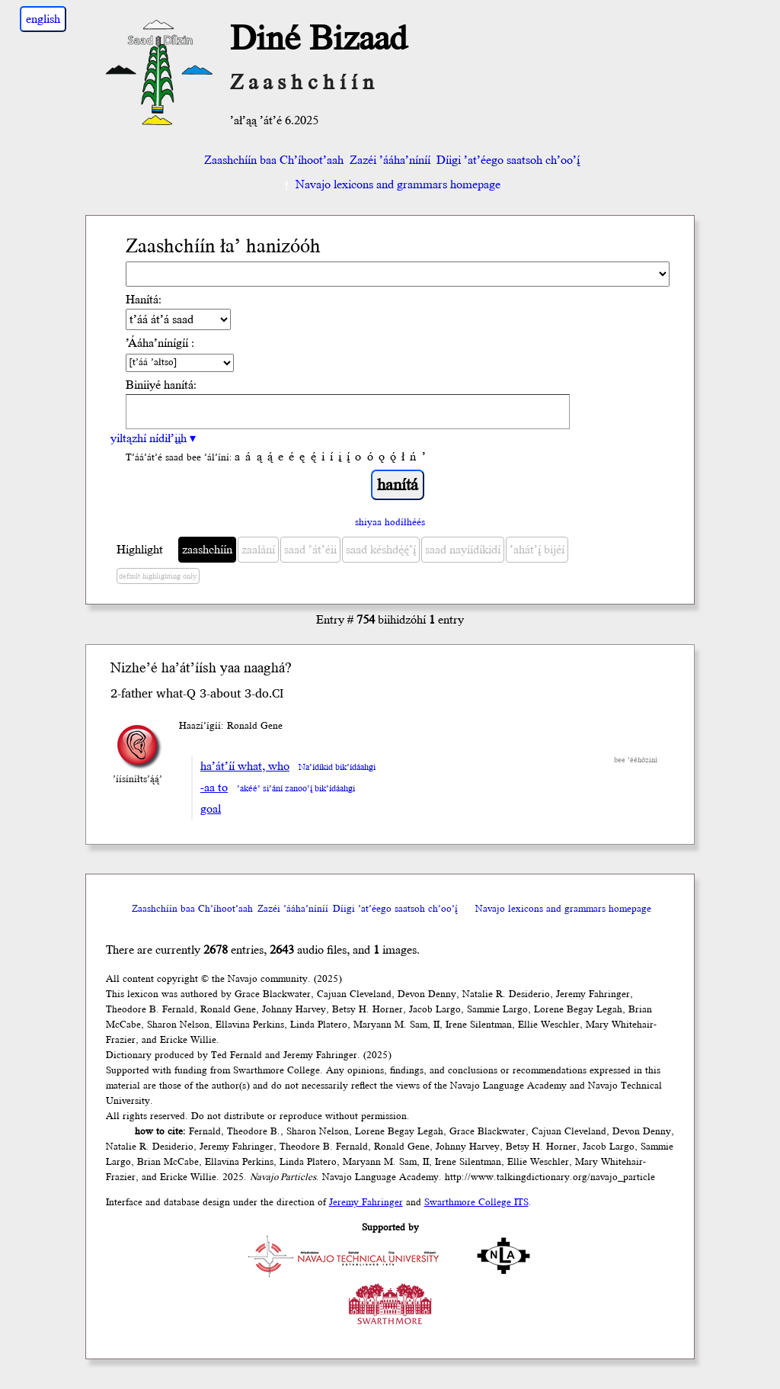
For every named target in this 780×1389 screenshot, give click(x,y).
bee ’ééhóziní (635, 760)
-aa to (214, 787)
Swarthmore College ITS (476, 1202)
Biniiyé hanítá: (161, 385)
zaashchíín (207, 550)
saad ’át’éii (310, 550)
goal (210, 809)
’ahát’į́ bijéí (537, 550)
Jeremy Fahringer (366, 1202)
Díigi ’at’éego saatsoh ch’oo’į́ (508, 160)
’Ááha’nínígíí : (160, 343)
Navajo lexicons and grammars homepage (390, 184)
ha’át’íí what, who (244, 766)
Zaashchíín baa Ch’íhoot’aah (272, 160)
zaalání (258, 550)
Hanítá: (143, 299)
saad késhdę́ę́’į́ (381, 550)
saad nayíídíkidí (462, 550)
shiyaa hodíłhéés (390, 522)
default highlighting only (158, 576)
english (43, 19)
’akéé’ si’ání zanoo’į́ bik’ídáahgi (296, 788)
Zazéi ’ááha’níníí (390, 160)
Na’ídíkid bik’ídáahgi (337, 767)
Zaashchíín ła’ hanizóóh (223, 246)
